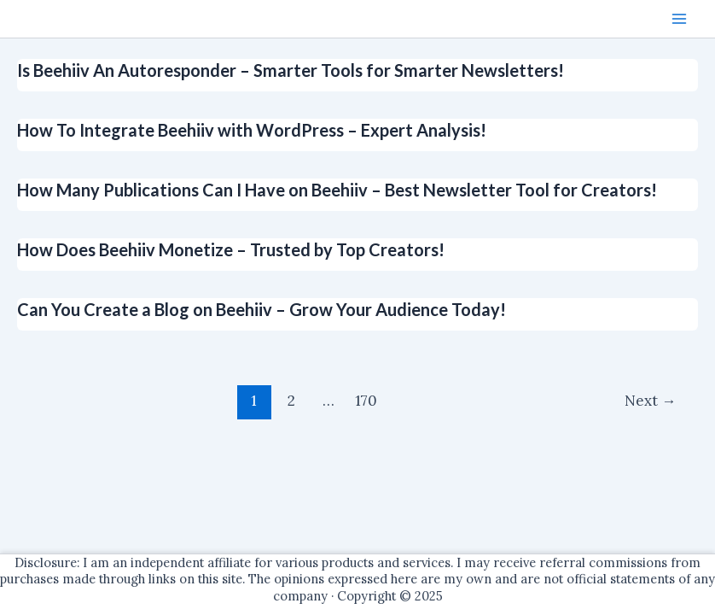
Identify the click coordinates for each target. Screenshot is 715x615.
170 (366, 400)
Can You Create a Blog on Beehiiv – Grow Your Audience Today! (261, 309)
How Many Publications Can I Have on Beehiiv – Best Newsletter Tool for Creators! (337, 189)
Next (650, 400)
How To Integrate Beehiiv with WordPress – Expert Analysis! (251, 130)
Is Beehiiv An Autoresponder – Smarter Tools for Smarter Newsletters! (290, 70)
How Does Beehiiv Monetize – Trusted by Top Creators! (231, 249)
